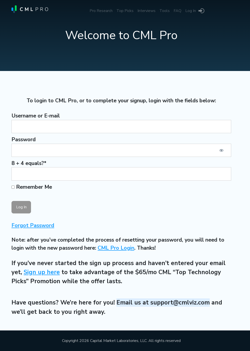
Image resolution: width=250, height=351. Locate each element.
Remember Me (31, 187)
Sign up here (42, 272)
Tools (164, 10)
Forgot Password (32, 225)
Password (23, 139)
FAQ (177, 10)
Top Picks (125, 10)
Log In (190, 10)
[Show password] (221, 150)
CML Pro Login (116, 248)
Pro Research (101, 10)
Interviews (146, 10)
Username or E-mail (35, 115)
